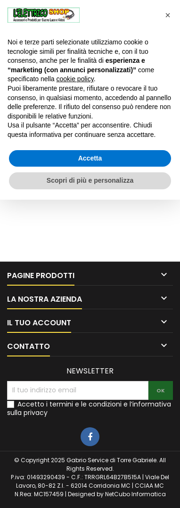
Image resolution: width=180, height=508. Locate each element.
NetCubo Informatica (135, 494)
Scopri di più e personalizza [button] (90, 180)
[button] (167, 15)
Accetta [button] (90, 158)
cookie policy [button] (75, 79)
